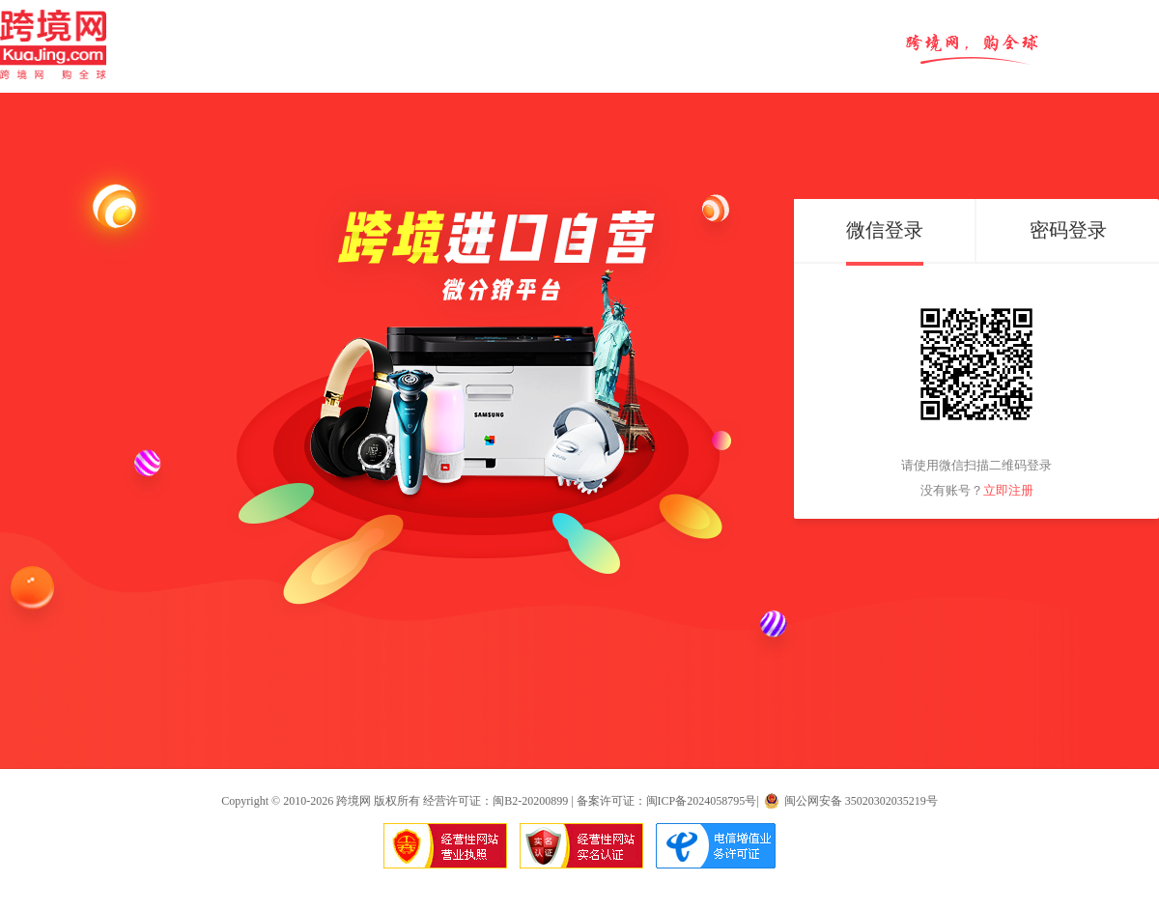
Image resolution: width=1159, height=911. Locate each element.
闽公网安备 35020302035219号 (861, 801)
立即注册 (1008, 490)
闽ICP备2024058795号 (701, 801)
